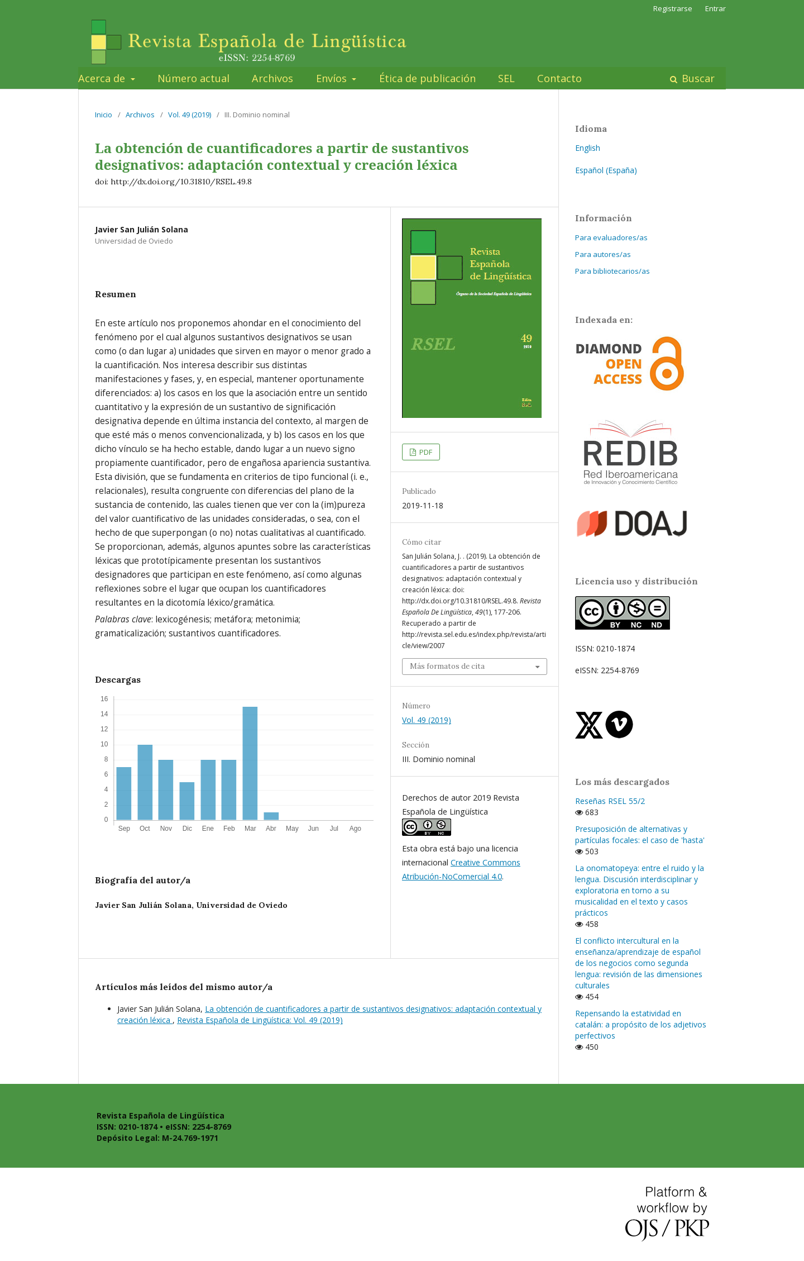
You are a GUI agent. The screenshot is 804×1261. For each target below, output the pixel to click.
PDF (425, 452)
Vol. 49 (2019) (189, 115)
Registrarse (672, 8)
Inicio (103, 115)
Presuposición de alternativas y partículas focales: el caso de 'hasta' (640, 834)
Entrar (715, 8)
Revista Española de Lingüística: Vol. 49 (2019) (260, 1020)
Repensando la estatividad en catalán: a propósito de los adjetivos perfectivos (640, 1024)
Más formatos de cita (447, 666)
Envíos (333, 78)
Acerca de (103, 78)
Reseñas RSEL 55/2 (610, 801)
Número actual (193, 78)
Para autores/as (603, 254)
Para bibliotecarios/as (612, 271)
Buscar (697, 78)
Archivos (272, 78)
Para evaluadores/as (611, 237)
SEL (506, 78)
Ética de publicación (427, 78)
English (587, 147)
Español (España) (606, 170)
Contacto (559, 78)
